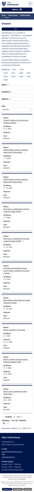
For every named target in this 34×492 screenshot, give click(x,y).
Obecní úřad (12, 15)
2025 (29, 76)
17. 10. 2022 (7, 309)
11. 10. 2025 (7, 188)
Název (5, 85)
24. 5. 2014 (7, 400)
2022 (6, 76)
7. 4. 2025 (6, 279)
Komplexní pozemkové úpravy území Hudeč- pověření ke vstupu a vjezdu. (16, 270)
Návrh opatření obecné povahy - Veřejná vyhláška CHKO (15, 360)
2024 (21, 76)
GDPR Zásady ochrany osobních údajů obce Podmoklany (15, 151)
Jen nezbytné (17, 489)
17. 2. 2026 (7, 368)
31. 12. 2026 (7, 342)
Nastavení (28, 489)
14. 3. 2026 (7, 374)
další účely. (23, 479)
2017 (13, 73)
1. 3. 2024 (6, 158)
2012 (14, 69)
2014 (22, 69)
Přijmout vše (7, 489)
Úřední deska (25, 15)
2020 (21, 73)
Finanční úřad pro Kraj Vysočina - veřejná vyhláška (16, 121)
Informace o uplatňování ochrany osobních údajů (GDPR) (16, 210)
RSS (22, 29)
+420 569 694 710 (8, 457)
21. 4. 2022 (7, 129)
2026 (6, 80)
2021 (29, 73)
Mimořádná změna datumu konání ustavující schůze (16, 301)
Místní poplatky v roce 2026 (15, 330)
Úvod (3, 15)
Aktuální (6, 138)
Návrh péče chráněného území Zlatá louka (15, 392)
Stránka (8, 417)
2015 (6, 73)
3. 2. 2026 (6, 336)
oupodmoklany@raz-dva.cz (12, 452)
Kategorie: (6, 69)
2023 (13, 76)
